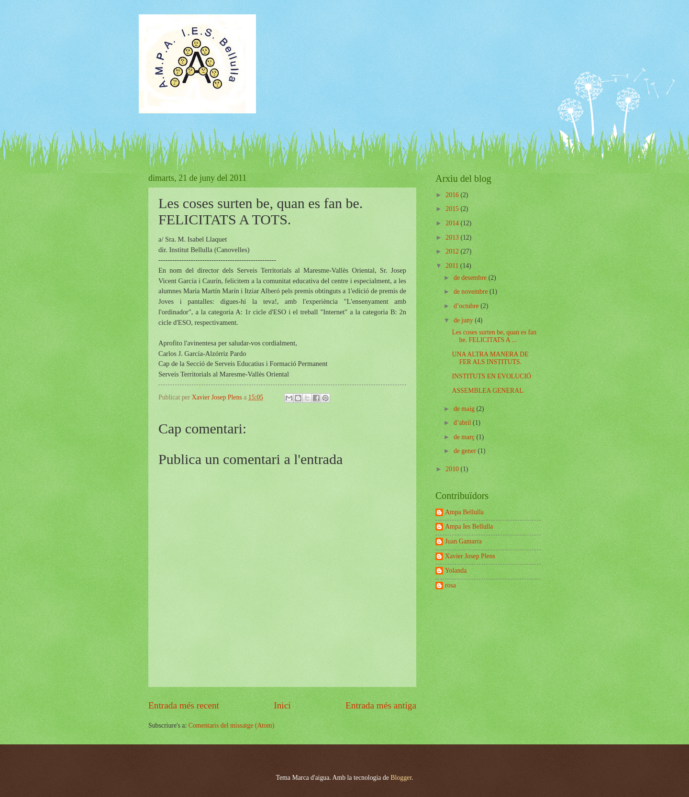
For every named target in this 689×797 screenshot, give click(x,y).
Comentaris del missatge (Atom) (232, 725)
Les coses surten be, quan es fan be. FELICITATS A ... (494, 336)
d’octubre (467, 306)
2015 (452, 208)
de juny (464, 320)
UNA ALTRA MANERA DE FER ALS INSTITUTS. (490, 358)
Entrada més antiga (380, 705)
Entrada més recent (183, 705)
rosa (450, 585)
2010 (452, 469)
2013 (452, 237)
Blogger (400, 777)
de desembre (471, 277)
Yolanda (456, 570)
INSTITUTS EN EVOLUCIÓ (491, 376)
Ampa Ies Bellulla (469, 526)
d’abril (463, 422)
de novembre (471, 291)
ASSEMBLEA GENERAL (487, 390)
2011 (452, 265)
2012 (452, 251)
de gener (466, 450)
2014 (452, 223)
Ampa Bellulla (464, 512)
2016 (452, 195)
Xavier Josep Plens (470, 556)
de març (465, 437)
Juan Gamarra (463, 541)
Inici (282, 705)
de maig (465, 408)
